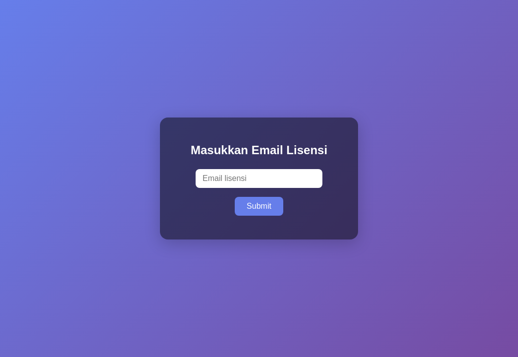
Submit (259, 206)
